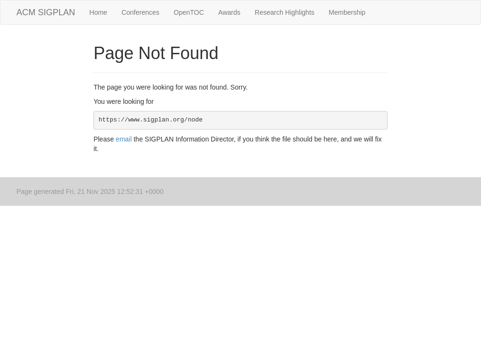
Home (98, 12)
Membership (347, 12)
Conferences (140, 12)
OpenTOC (189, 12)
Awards (229, 12)
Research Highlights (284, 12)
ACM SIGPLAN (46, 12)
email (124, 139)
